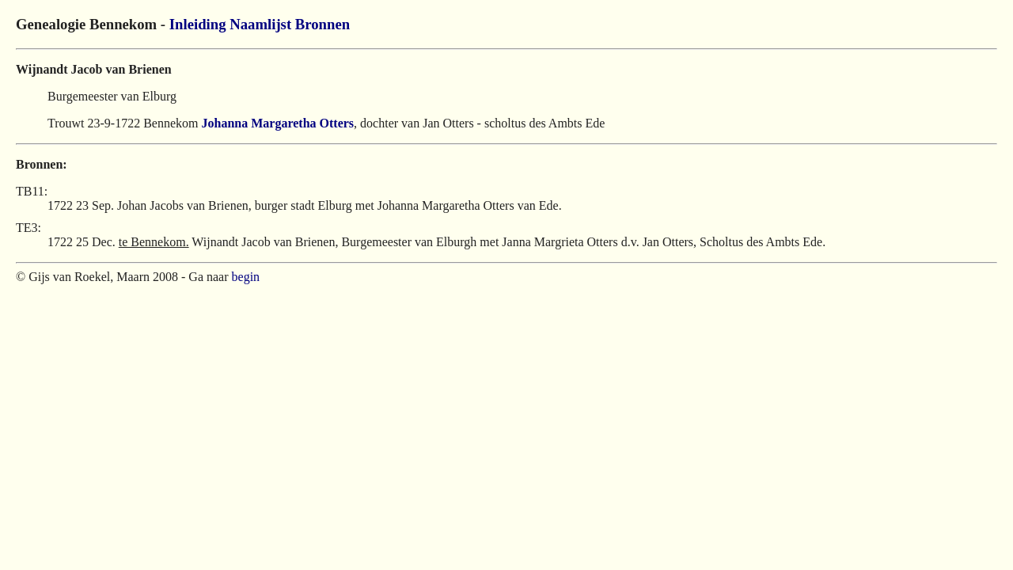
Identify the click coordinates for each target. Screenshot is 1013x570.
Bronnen (322, 24)
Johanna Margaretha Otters (278, 123)
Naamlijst (260, 24)
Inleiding (197, 24)
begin (246, 276)
